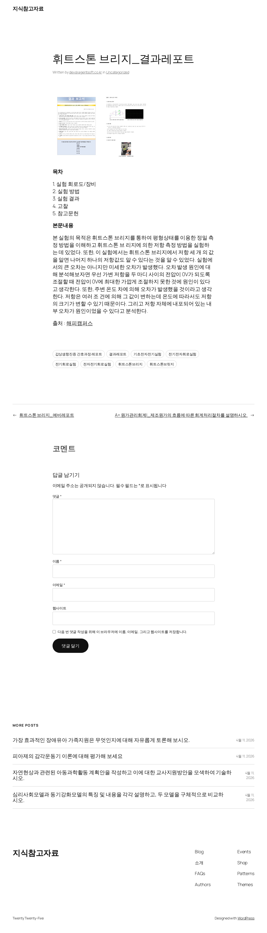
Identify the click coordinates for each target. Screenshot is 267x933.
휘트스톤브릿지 (162, 364)
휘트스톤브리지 (130, 364)
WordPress (246, 918)
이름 (57, 561)
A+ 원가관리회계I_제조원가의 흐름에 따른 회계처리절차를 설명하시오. (181, 415)
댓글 (57, 496)
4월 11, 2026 (245, 740)
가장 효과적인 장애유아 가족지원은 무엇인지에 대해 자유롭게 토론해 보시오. (101, 740)
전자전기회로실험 (97, 364)
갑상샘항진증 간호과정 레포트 (78, 354)
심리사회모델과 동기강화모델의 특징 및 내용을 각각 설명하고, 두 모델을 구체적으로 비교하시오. (118, 797)
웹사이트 (60, 608)
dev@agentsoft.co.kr (85, 72)
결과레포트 (118, 354)
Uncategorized (117, 72)
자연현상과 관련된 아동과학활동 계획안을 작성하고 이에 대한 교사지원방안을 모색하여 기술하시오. (122, 775)
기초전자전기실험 (147, 354)
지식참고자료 (28, 8)
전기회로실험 (65, 364)
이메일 (59, 584)
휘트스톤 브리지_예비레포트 (46, 415)
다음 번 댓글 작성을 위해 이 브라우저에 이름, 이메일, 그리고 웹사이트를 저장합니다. (122, 631)
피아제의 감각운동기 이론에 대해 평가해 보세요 (68, 756)
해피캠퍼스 (79, 323)
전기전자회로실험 (182, 354)
